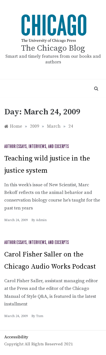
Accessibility (16, 337)
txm (39, 316)
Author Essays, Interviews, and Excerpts (36, 146)
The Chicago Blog (53, 48)
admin (41, 220)
